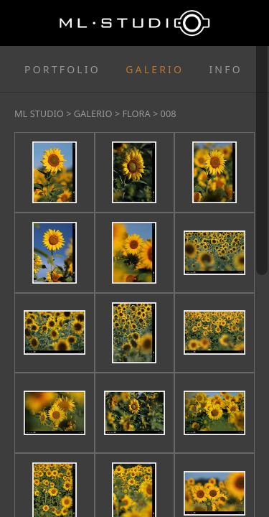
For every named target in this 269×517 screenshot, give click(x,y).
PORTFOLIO (62, 69)
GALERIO (155, 69)
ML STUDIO (39, 113)
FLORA (136, 113)
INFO (225, 69)
